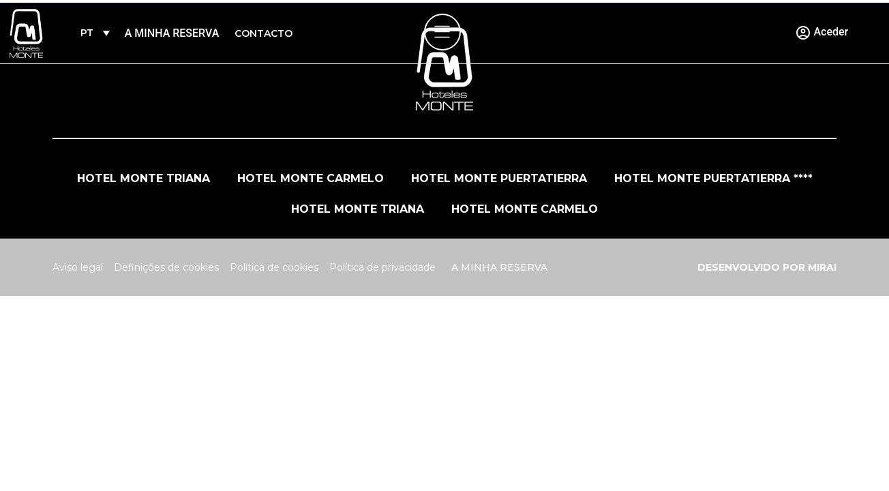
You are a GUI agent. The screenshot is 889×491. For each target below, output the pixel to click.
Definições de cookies (166, 267)
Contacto (263, 33)
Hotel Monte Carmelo (310, 178)
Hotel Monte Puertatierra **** (713, 178)
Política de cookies (274, 267)
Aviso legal (77, 267)
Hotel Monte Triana (143, 178)
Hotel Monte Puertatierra (499, 178)
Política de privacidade (382, 267)
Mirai (822, 267)
